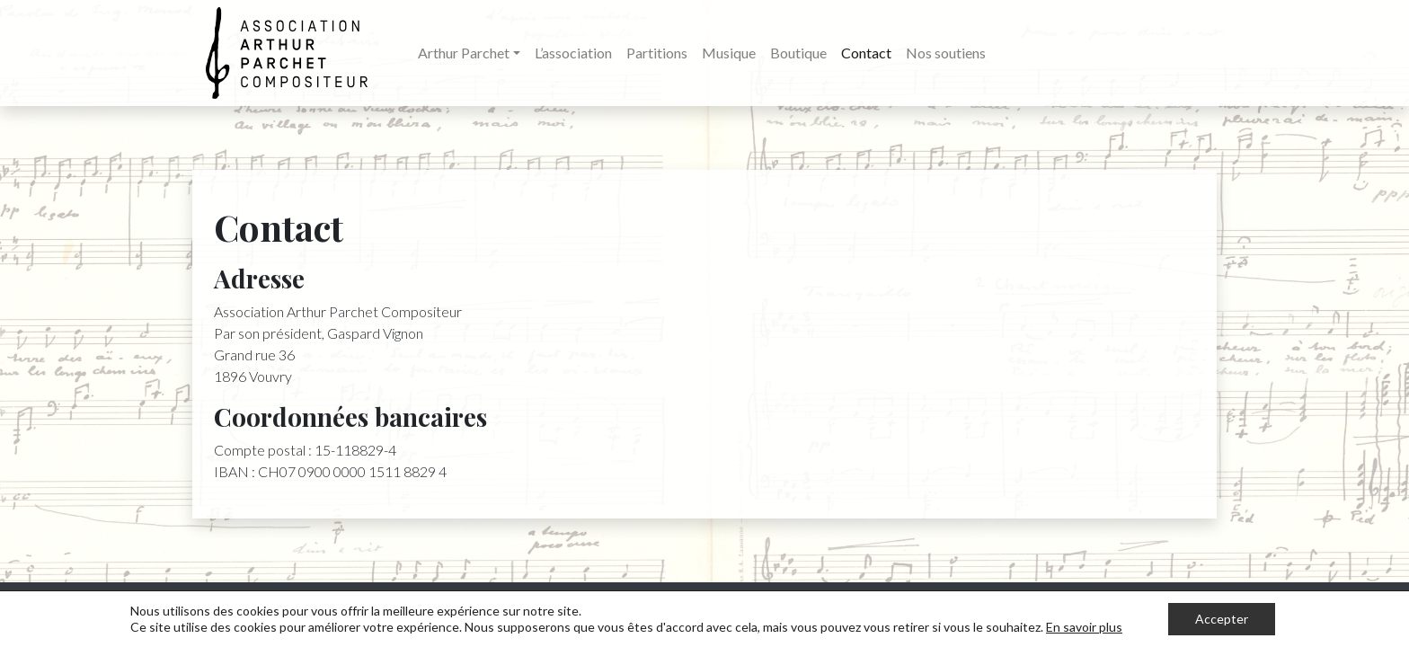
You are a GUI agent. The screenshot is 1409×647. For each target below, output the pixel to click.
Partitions (656, 52)
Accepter (1221, 618)
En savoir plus (1084, 626)
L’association (573, 52)
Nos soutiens (946, 52)
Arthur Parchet (464, 52)
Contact (866, 52)
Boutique (798, 52)
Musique (729, 52)
